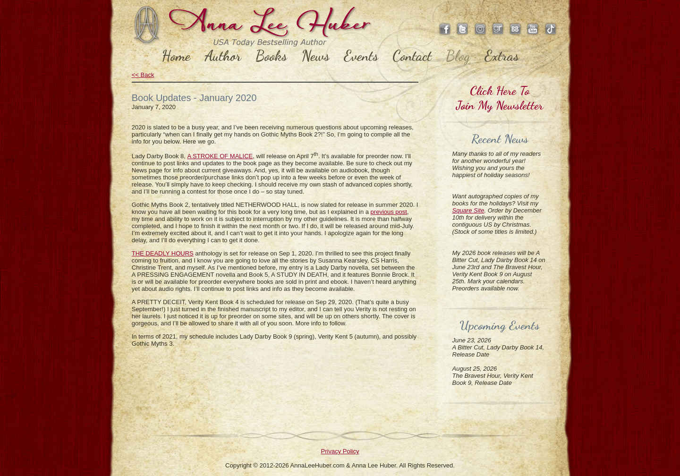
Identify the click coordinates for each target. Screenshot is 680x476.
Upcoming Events (499, 325)
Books (271, 55)
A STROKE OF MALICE (220, 156)
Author (222, 55)
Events (361, 55)
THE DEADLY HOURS (163, 253)
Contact (412, 55)
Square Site (468, 210)
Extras (501, 55)
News (315, 55)
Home (176, 55)
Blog (458, 55)
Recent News (499, 138)
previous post (389, 211)
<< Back (143, 74)
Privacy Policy (340, 451)
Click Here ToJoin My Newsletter (499, 97)
